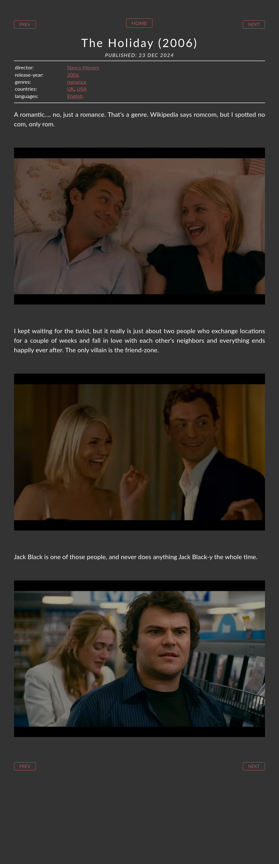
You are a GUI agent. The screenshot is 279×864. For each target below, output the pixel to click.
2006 (73, 75)
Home (139, 23)
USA (82, 89)
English (75, 96)
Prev (25, 24)
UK (70, 89)
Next (254, 24)
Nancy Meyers (83, 67)
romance (77, 82)
